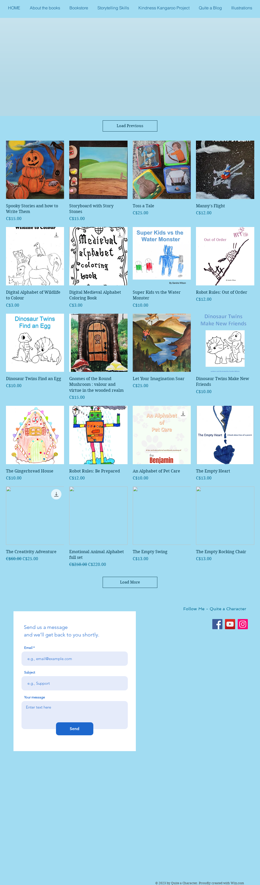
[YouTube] (230, 624)
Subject (29, 672)
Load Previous (130, 126)
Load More (130, 582)
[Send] (74, 728)
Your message (34, 697)
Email (28, 647)
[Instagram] (243, 624)
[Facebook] (217, 624)
